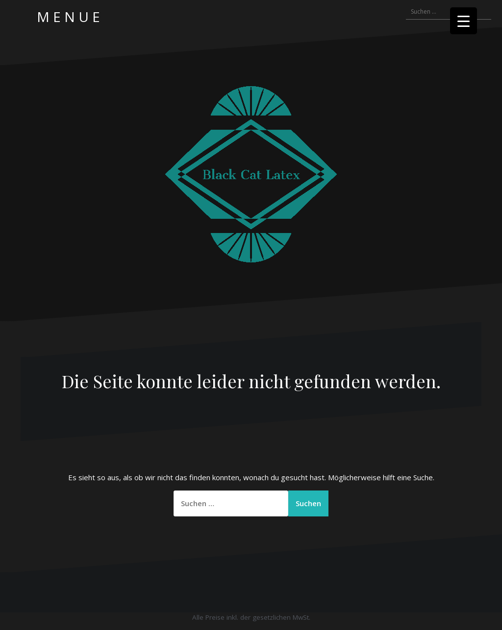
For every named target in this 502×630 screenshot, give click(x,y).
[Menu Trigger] (463, 20)
